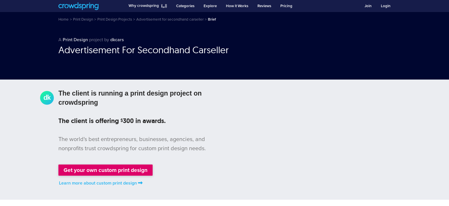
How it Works (237, 6)
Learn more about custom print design (101, 183)
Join (368, 6)
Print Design (76, 40)
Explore (210, 6)
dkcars (117, 40)
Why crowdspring (144, 5)
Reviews (264, 6)
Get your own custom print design (105, 170)
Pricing (286, 6)
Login (386, 6)
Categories (185, 6)
